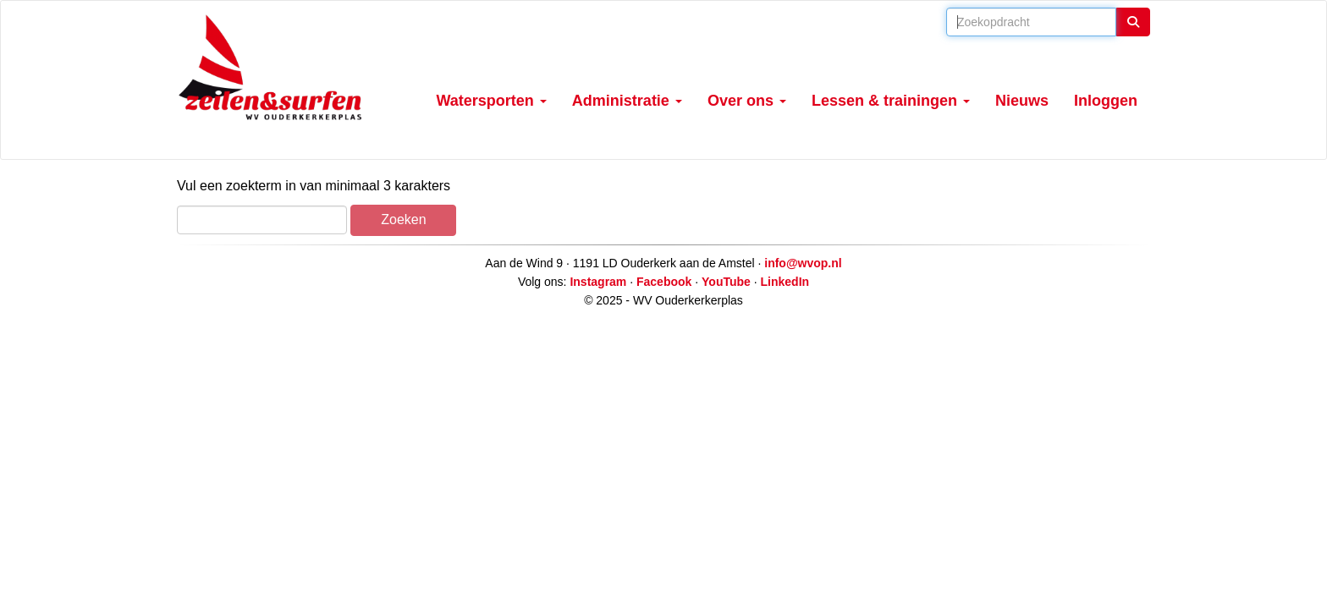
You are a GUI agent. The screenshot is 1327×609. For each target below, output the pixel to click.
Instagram (598, 281)
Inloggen (1105, 100)
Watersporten (492, 100)
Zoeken (403, 219)
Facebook (663, 281)
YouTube (726, 281)
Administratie (627, 100)
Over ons (747, 100)
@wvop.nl (802, 263)
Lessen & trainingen (891, 100)
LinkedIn (785, 281)
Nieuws (1022, 100)
